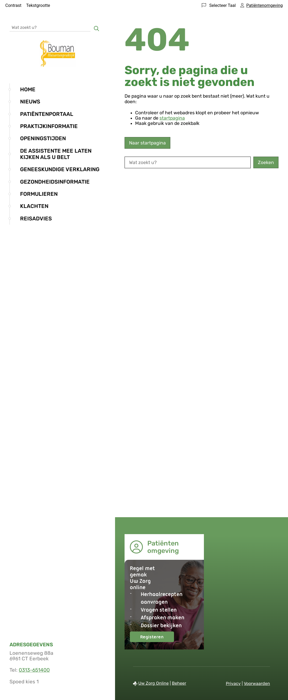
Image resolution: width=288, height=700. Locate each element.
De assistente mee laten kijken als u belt (56, 154)
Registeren (157, 638)
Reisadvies (36, 218)
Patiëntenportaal (46, 114)
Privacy (233, 683)
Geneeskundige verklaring (59, 169)
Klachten (34, 206)
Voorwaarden (257, 683)
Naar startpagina (147, 143)
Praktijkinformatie (49, 126)
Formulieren (39, 194)
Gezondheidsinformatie (55, 182)
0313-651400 (34, 670)
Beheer (179, 683)
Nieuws (30, 101)
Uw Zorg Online (153, 683)
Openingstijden (43, 138)
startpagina (172, 118)
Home (27, 89)
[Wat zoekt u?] (50, 27)
